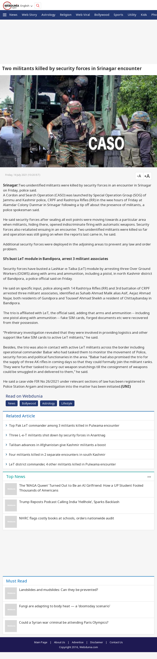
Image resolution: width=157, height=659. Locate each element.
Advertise (78, 642)
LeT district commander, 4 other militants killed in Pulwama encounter (62, 464)
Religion (65, 15)
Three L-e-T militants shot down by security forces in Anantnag (57, 435)
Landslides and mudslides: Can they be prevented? (58, 589)
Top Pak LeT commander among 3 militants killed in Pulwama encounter (64, 425)
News (13, 15)
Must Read (16, 581)
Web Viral (83, 15)
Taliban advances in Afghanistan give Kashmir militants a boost (57, 445)
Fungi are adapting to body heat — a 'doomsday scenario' (64, 606)
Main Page (40, 642)
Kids (144, 15)
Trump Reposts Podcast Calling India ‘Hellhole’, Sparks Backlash (69, 501)
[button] (4, 15)
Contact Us (116, 642)
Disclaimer (96, 642)
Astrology (48, 15)
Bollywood (101, 15)
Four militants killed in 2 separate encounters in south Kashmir (57, 454)
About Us (59, 642)
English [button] (25, 5)
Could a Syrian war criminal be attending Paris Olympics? (63, 622)
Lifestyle (66, 403)
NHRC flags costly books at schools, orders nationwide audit (66, 518)
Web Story (29, 15)
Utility (132, 15)
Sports (118, 15)
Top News (15, 476)
